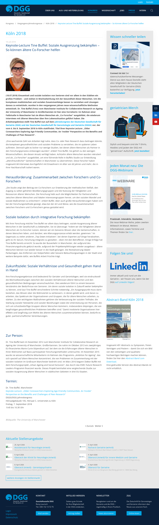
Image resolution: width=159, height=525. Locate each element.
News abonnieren (104, 513)
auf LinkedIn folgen (124, 282)
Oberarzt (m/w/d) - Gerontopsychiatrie (33, 467)
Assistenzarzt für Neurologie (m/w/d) (32, 447)
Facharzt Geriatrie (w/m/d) (100, 447)
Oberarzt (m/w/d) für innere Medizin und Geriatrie (112, 457)
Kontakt (149, 2)
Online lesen (133, 513)
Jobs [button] (122, 10)
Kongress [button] (92, 10)
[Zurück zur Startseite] (18, 10)
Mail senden (42, 513)
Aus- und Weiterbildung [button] (71, 10)
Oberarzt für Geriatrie (98, 467)
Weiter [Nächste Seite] (99, 426)
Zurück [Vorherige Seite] (89, 426)
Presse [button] (132, 10)
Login (140, 2)
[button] (151, 10)
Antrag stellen (73, 513)
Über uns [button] (49, 10)
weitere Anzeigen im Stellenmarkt (23, 478)
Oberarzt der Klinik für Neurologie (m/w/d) (35, 457)
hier (131, 232)
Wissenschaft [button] (109, 10)
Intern (142, 10)
